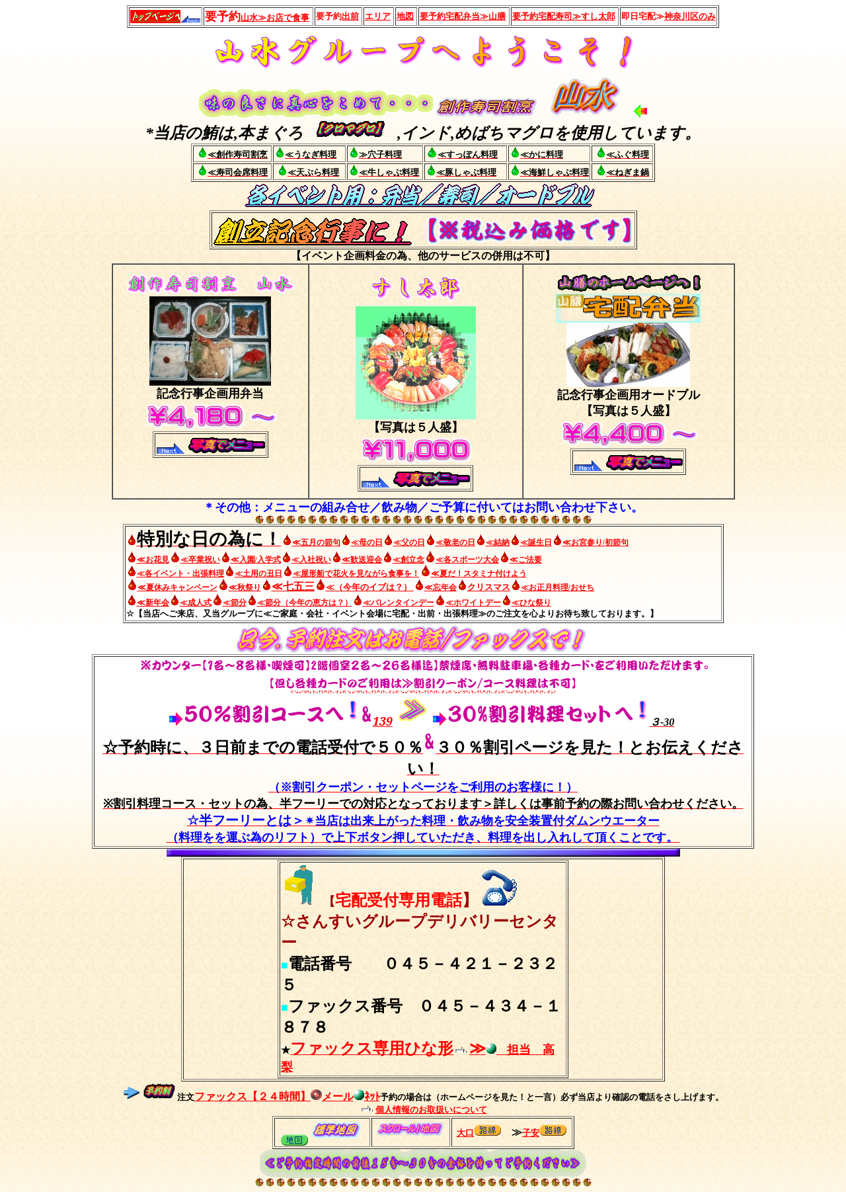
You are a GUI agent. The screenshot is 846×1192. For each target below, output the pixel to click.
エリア (378, 16)
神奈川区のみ (690, 16)
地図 (405, 16)
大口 (465, 1133)
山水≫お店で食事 (275, 17)
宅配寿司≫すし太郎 (563, 16)
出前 (350, 16)
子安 (530, 1133)
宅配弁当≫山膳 (463, 16)
